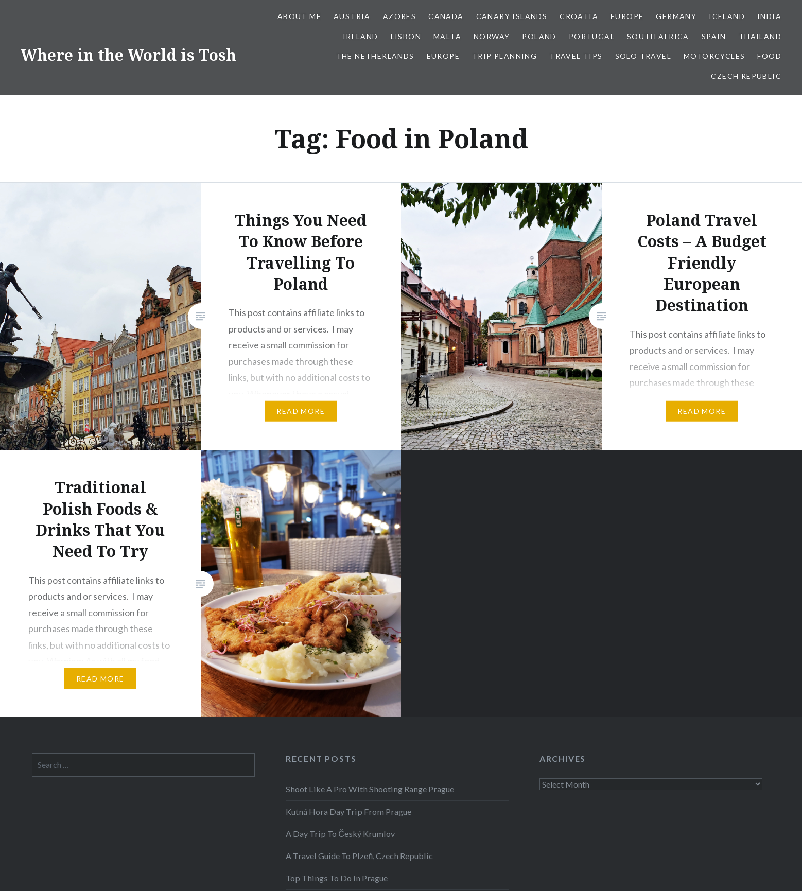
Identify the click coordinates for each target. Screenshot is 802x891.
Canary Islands (512, 16)
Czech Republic (746, 76)
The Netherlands (375, 55)
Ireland (360, 36)
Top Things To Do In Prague (337, 878)
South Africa (658, 36)
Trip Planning (504, 55)
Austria (352, 16)
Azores (399, 16)
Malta (447, 36)
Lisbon (406, 36)
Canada (445, 16)
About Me (299, 16)
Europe (627, 16)
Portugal (592, 36)
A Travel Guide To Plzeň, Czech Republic (359, 856)
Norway (492, 36)
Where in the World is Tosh (128, 54)
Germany (676, 16)
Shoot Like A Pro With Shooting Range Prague (370, 789)
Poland (539, 36)
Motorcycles (714, 55)
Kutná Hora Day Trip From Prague (348, 811)
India (769, 16)
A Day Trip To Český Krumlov (340, 833)
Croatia (579, 16)
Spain (714, 36)
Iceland (727, 16)
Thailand (760, 36)
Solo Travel (643, 55)
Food (769, 55)
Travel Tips (575, 55)
